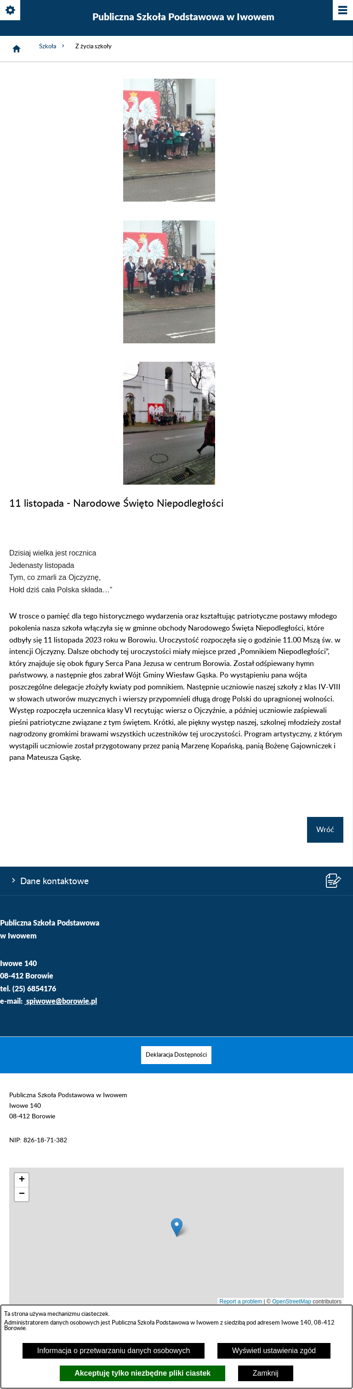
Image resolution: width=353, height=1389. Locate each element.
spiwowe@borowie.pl (61, 1000)
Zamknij (266, 1373)
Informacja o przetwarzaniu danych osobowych (113, 1350)
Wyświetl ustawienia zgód (274, 1350)
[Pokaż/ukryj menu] (342, 11)
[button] (169, 199)
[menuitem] (176, 1055)
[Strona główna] (16, 49)
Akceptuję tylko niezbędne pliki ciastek (142, 1373)
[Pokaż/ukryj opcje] (11, 11)
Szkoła (52, 46)
